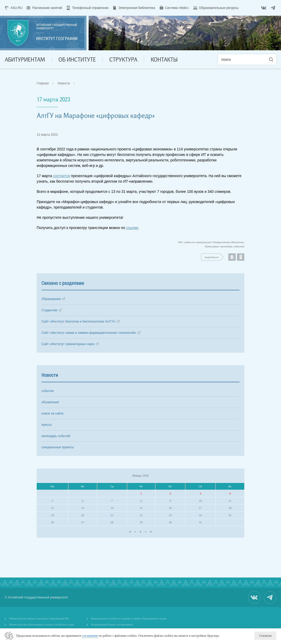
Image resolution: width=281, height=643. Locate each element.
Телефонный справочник (90, 8)
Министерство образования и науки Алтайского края (41, 624)
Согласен (265, 635)
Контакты (164, 59)
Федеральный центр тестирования (112, 624)
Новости (64, 83)
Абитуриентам (25, 59)
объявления (50, 402)
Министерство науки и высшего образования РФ (39, 618)
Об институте (77, 59)
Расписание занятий (47, 8)
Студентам (49, 310)
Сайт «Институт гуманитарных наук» (68, 344)
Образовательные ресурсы (219, 8)
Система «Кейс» (177, 8)
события (47, 391)
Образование (51, 299)
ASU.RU (16, 8)
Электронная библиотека (136, 8)
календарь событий (55, 436)
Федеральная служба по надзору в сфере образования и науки (128, 618)
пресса (46, 425)
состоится (61, 176)
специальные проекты (57, 447)
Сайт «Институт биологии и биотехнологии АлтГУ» (78, 321)
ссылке (132, 228)
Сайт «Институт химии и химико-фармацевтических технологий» (88, 333)
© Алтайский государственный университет (36, 597)
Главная (43, 83)
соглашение (90, 635)
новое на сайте (52, 413)
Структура (123, 59)
